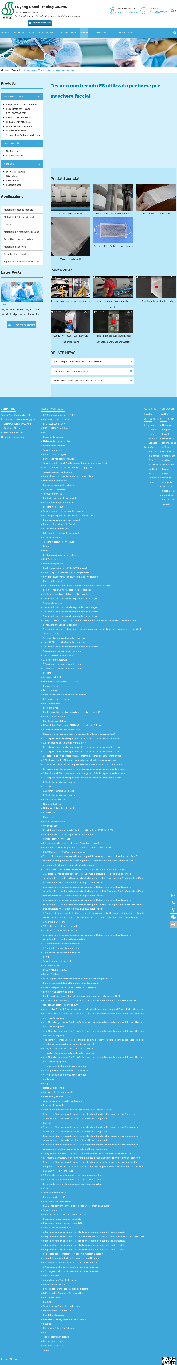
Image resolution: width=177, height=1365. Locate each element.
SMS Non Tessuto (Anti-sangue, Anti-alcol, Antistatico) (70, 567)
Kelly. (45, 541)
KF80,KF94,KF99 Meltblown (19, 122)
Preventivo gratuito (21, 324)
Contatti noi (124, 26)
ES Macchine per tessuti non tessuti (70, 301)
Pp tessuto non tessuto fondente (60, 449)
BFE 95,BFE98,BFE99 (16, 113)
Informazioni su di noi (42, 26)
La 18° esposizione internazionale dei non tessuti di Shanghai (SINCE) (78, 969)
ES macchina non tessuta (56, 519)
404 (45, 1323)
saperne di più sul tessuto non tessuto (147, 361)
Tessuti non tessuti (14, 96)
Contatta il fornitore (163, 10)
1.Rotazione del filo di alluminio (58, 646)
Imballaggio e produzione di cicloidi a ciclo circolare (69, 506)
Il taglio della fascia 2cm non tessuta (61, 720)
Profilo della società (53, 427)
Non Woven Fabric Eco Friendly (58, 1318)
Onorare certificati (52, 667)
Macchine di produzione (55, 471)
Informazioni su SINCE (54, 707)
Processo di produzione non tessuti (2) (62, 1209)
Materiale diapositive (15, 246)
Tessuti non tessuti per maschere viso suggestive (70, 338)
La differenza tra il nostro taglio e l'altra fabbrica (67, 580)
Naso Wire (9, 164)
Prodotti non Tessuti (53, 497)
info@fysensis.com (100, 12)
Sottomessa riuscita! (53, 1336)
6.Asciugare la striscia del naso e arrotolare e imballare (70, 1253)
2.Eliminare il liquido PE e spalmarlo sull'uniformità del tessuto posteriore (80, 750)
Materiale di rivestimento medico (21, 232)
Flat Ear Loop (12, 151)
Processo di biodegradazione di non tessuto (65, 1310)
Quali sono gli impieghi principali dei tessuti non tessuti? (71, 702)
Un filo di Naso (13, 180)
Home (5, 26)
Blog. (45, 1074)
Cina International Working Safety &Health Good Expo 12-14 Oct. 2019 (78, 820)
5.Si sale (47, 1113)
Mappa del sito (111, 1357)
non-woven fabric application (167, 404)
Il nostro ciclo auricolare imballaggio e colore (65, 1279)
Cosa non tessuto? (52, 571)
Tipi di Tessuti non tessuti (56, 1327)
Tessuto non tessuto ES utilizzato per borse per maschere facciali (50, 70)
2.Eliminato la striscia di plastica (59, 772)
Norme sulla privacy (53, 1331)
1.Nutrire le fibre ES (52, 593)
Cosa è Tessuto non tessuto (57, 1218)
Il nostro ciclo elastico (54, 1096)
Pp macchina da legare (54, 445)
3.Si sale (47, 777)
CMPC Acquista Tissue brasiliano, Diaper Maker (66, 563)
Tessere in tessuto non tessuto (58, 532)
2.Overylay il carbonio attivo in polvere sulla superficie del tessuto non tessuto (82, 755)
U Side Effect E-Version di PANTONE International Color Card (73, 716)
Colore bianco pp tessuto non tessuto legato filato (68, 467)
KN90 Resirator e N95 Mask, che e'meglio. (64, 842)
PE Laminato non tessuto (18, 109)
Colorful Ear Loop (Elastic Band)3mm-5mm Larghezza (70, 973)
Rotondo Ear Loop (14, 155)
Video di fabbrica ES (53, 528)
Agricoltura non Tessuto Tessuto (21, 261)
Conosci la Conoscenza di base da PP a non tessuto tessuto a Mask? (77, 1100)
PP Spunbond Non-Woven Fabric (21, 104)
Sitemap (47, 1314)
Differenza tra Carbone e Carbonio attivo (63, 1283)
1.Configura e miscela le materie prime (62, 641)
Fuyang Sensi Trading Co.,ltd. (15, 405)
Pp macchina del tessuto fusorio (59, 515)
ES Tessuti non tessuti (16, 131)
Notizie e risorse (102, 26)
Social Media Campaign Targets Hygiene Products (68, 825)
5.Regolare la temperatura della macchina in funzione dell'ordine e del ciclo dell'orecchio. (88, 1144)
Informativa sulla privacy (132, 1357)
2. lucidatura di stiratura (55, 650)
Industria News (50, 676)
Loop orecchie (11, 143)
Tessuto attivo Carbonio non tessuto (23, 135)
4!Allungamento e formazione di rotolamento (65, 1061)
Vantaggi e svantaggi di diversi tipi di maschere (67, 584)
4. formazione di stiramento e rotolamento (64, 1056)
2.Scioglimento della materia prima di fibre (64, 733)
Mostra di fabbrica (52, 794)
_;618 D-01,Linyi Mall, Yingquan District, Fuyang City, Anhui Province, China (20, 414)
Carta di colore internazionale (58, 1082)
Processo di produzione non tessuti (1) (62, 1214)
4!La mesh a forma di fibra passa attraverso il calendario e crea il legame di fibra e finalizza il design (93, 999)
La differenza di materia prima (58, 982)
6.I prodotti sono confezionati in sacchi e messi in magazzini (73, 1244)
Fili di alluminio (13, 176)
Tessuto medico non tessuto (57, 462)
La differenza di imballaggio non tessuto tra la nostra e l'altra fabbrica (78, 838)
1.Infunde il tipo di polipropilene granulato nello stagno (70, 589)
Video (84, 26)
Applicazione (68, 26)
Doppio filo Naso (13, 185)
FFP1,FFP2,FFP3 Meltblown (19, 126)
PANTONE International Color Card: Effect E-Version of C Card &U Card (78, 576)
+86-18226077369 (131, 12)
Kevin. (46, 536)
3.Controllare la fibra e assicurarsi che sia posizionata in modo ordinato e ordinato (84, 860)
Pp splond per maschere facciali (59, 475)
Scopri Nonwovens (52, 956)
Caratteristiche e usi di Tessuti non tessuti (64, 1205)
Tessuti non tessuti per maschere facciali (113, 304)
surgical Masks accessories (152, 404)
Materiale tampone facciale (18, 209)
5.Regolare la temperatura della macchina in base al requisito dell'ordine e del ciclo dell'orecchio (91, 1148)
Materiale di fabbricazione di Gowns (19, 221)
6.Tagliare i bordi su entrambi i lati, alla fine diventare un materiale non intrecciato (84, 1222)
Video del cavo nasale (54, 480)
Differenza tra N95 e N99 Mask (58, 1301)
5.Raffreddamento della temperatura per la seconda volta (72, 1165)
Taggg (46, 1340)
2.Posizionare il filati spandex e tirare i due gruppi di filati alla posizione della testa (84, 759)
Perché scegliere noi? (54, 1187)
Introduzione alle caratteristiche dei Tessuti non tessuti (83, 371)
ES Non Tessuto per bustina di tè (156, 301)
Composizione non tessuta (56, 829)
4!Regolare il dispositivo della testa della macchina (68, 1039)
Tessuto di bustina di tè (16, 254)
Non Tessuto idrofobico (54, 711)
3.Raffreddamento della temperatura (61, 934)
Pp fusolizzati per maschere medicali (61, 510)
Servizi (46, 947)
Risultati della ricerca (53, 1305)
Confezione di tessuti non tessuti (60, 488)
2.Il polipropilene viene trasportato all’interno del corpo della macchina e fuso (82, 729)
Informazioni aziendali (54, 436)
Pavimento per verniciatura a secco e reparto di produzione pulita (76, 1196)
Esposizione (49, 803)
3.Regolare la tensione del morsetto (61, 916)
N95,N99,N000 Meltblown (18, 117)
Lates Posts (11, 272)
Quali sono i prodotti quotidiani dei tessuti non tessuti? (83, 361)
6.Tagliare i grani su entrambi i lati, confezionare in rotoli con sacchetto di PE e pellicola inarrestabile (93, 1227)
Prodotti (19, 26)
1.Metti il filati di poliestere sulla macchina (64, 628)
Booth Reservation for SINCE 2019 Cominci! (65, 558)
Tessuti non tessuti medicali (19, 239)
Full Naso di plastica (15, 172)
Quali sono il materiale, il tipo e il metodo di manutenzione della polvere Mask (81, 986)
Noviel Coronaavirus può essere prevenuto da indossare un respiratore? (79, 724)
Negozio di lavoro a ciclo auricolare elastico (65, 685)
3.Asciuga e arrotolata (54, 912)
